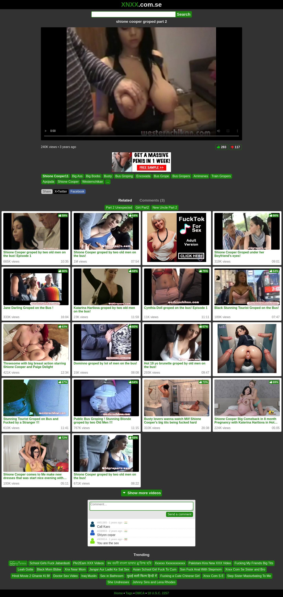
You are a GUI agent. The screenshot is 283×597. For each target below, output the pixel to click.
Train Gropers (221, 176)
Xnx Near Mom (75, 569)
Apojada (48, 181)
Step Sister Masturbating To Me (249, 575)
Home (118, 593)
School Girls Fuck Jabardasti (50, 563)
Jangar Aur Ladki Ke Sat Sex (109, 569)
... (108, 181)
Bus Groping (124, 176)
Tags (129, 593)
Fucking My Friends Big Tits (253, 563)
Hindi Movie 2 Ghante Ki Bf (31, 575)
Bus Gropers (181, 176)
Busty (108, 176)
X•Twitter (61, 191)
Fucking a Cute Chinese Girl (180, 575)
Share (47, 191)
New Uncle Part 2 (165, 207)
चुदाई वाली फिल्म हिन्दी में (142, 575)
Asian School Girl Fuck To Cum (154, 569)
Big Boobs (93, 176)
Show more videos (141, 493)
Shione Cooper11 (56, 176)
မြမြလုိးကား (18, 563)
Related (125, 200)
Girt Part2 (142, 207)
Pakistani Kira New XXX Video (210, 563)
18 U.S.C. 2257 (158, 593)
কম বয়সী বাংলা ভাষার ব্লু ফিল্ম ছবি (129, 563)
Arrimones (201, 176)
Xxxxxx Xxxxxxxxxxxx (170, 563)
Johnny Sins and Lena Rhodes (154, 582)
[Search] (133, 14)
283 (221, 147)
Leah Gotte (25, 569)
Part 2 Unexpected (119, 207)
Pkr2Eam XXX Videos (88, 563)
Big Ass (77, 176)
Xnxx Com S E (213, 575)
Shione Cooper (68, 181)
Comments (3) (152, 200)
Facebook (77, 191)
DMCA (140, 593)
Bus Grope (161, 176)
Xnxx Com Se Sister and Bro (245, 569)
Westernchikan (92, 181)
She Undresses (118, 582)
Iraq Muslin (88, 575)
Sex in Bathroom (111, 575)
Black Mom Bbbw (49, 569)
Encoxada (143, 176)
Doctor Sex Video (65, 575)
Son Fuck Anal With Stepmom (201, 569)
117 (235, 147)
